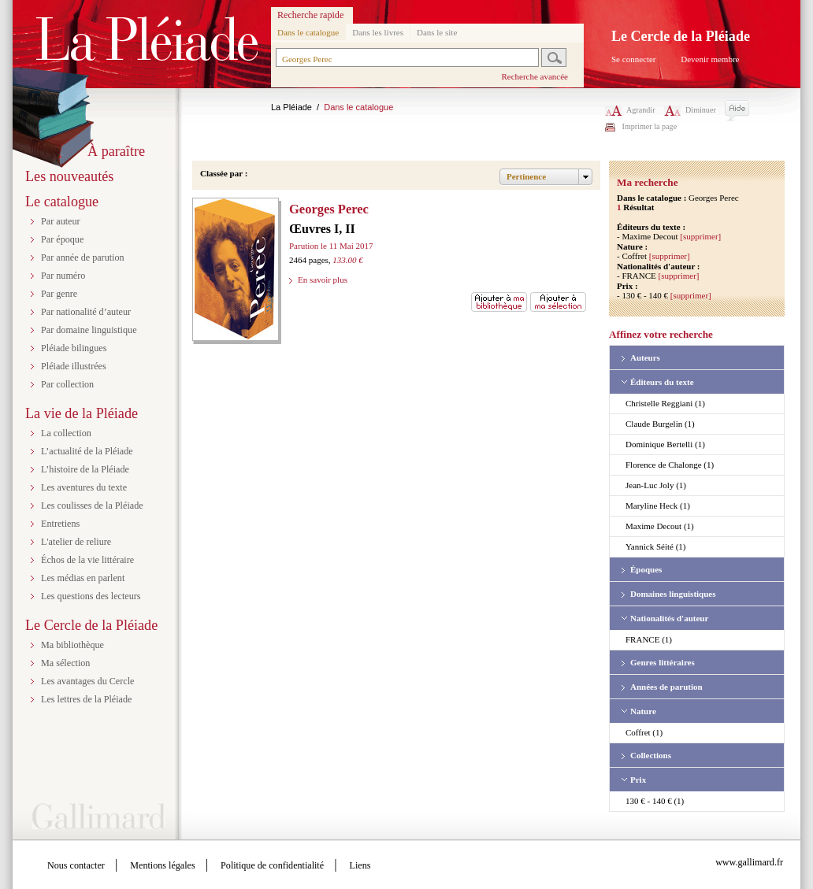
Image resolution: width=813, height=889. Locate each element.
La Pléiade (291, 107)
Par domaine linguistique (89, 329)
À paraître (116, 151)
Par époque (62, 239)
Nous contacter (76, 865)
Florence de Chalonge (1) (670, 464)
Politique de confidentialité (272, 865)
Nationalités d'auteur (669, 618)
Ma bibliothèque (72, 644)
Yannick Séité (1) (655, 546)
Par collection (67, 384)
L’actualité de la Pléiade (87, 451)
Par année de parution (82, 257)
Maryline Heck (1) (658, 505)
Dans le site (437, 32)
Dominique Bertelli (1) (665, 444)
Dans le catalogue (308, 32)
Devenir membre (710, 59)
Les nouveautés (69, 176)
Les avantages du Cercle (87, 681)
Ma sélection (65, 663)
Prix (638, 779)
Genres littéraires (662, 662)
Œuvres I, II (322, 228)
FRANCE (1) (649, 639)
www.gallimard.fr (749, 862)
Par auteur (60, 221)
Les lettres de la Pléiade (86, 699)
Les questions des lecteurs (91, 596)
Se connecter (633, 59)
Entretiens (60, 523)
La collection (66, 433)
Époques (646, 569)
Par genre (59, 293)
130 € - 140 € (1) (655, 801)
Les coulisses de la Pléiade (92, 505)
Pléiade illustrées (73, 366)
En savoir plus (322, 279)
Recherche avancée (534, 76)
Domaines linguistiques (673, 593)
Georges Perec (329, 209)
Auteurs (645, 357)
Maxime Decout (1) (660, 526)
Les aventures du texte (84, 487)
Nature (643, 711)
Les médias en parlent (82, 577)
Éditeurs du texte (662, 382)
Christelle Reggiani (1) (665, 403)
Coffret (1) (644, 732)
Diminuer (690, 110)
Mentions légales (162, 865)
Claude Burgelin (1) (660, 423)
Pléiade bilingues (73, 348)
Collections (650, 755)
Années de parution (666, 686)
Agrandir (630, 110)
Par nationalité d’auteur (86, 311)
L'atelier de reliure (76, 541)
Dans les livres (377, 32)
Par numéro (63, 275)
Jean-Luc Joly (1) (656, 485)
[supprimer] (700, 236)
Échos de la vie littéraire (87, 559)
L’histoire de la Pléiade (85, 469)
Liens (360, 865)
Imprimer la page (650, 126)
